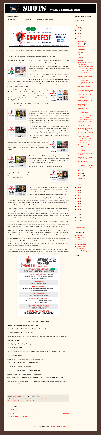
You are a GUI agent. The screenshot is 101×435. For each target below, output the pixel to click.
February (80, 176)
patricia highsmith (26, 400)
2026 (78, 28)
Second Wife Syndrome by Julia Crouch (85, 77)
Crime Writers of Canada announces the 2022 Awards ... (84, 72)
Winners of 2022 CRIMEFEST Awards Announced (85, 133)
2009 (78, 215)
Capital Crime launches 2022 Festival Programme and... (85, 118)
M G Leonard (11, 400)
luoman (53, 426)
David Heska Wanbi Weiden (61, 399)
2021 (78, 182)
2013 (78, 204)
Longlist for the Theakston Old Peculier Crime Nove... (85, 158)
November (81, 44)
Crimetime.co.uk (80, 242)
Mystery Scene (80, 235)
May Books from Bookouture (82, 162)
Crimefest (50, 399)
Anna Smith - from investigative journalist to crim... (85, 82)
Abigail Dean (15, 399)
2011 (78, 209)
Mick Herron (18, 400)
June (79, 57)
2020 (78, 184)
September (81, 49)
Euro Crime (79, 240)
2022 (78, 39)
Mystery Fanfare (80, 246)
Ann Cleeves (31, 399)
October (80, 46)
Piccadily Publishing (81, 251)
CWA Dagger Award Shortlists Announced (84, 137)
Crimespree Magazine (82, 244)
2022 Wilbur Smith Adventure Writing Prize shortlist (86, 91)
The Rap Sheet (80, 248)
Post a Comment (14, 409)
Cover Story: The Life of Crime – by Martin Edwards (84, 96)
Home (38, 413)
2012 (78, 206)
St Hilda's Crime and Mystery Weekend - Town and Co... (85, 67)
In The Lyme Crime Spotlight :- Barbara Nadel (85, 111)
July (79, 55)
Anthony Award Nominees (85, 115)
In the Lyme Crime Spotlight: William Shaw (85, 105)
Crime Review (80, 237)
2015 (78, 198)
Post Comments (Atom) (21, 416)
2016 (78, 195)
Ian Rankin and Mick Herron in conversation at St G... (85, 101)
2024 (78, 33)
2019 (78, 187)
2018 (78, 190)
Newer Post (11, 413)
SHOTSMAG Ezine (79, 20)
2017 (78, 193)
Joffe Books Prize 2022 (84, 126)
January (80, 178)
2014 (78, 201)
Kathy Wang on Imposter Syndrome (84, 87)
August (80, 52)
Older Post (66, 413)
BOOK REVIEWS (80, 228)
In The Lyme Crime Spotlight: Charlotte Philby (85, 129)
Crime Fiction (44, 399)
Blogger (65, 426)
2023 (78, 36)
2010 (78, 212)
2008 (78, 217)
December (81, 41)
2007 (78, 220)
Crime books (38, 399)
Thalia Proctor (35, 400)
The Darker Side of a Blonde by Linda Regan (85, 141)
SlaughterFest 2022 (83, 108)
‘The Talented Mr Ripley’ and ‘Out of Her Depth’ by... (85, 166)
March (80, 173)
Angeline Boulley (23, 399)
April (79, 170)
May (79, 60)
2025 (78, 30)
